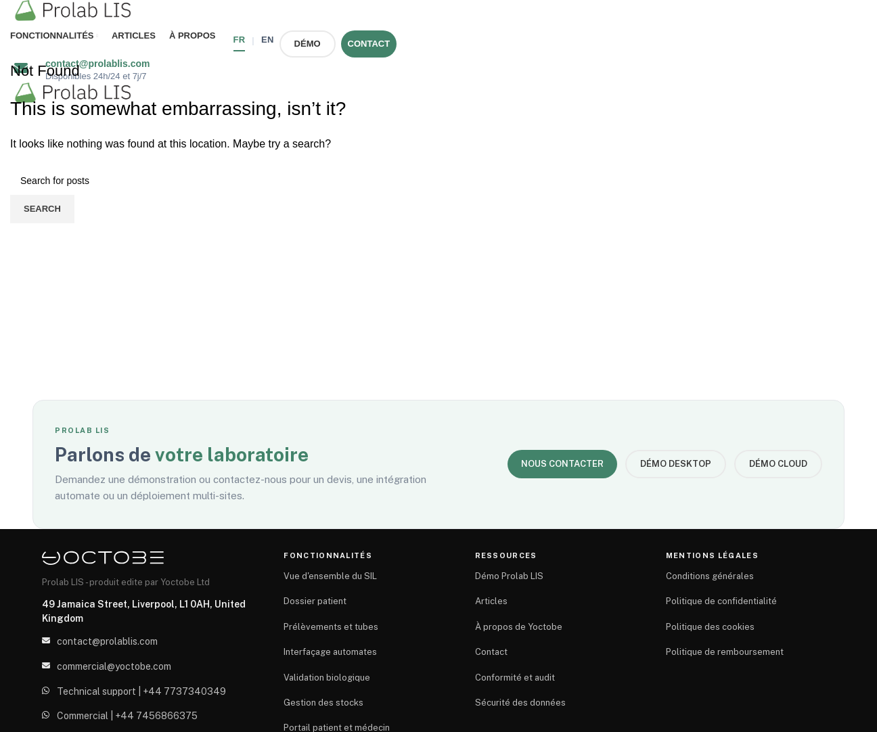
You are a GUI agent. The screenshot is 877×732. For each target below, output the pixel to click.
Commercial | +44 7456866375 (127, 715)
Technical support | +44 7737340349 (141, 691)
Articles (491, 601)
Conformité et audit (515, 677)
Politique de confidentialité (721, 601)
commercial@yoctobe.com (114, 666)
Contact (491, 652)
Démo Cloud (778, 464)
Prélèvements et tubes (331, 627)
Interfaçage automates (330, 652)
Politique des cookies (710, 627)
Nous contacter (562, 464)
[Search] (438, 180)
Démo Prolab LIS (509, 576)
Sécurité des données (520, 702)
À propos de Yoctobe (518, 627)
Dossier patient (315, 601)
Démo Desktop (675, 464)
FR (239, 40)
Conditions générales (710, 576)
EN (267, 40)
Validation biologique (327, 677)
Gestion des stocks (323, 702)
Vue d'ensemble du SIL (330, 576)
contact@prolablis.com (107, 641)
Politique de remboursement (725, 652)
